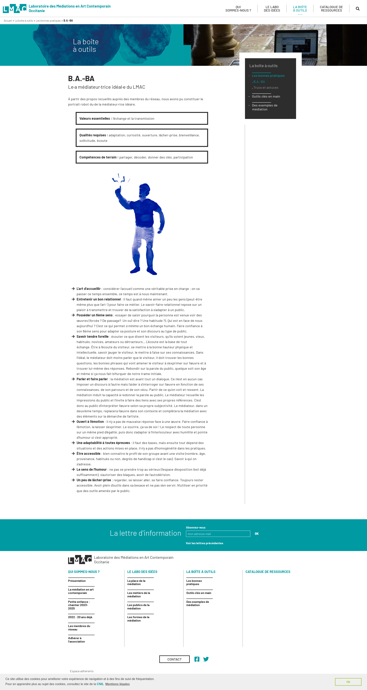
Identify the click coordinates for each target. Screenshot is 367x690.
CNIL (100, 684)
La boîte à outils (24, 20)
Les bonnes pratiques (48, 20)
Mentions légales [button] (117, 684)
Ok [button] (348, 681)
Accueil (8, 20)
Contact (174, 659)
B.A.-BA (68, 20)
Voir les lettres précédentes (204, 543)
